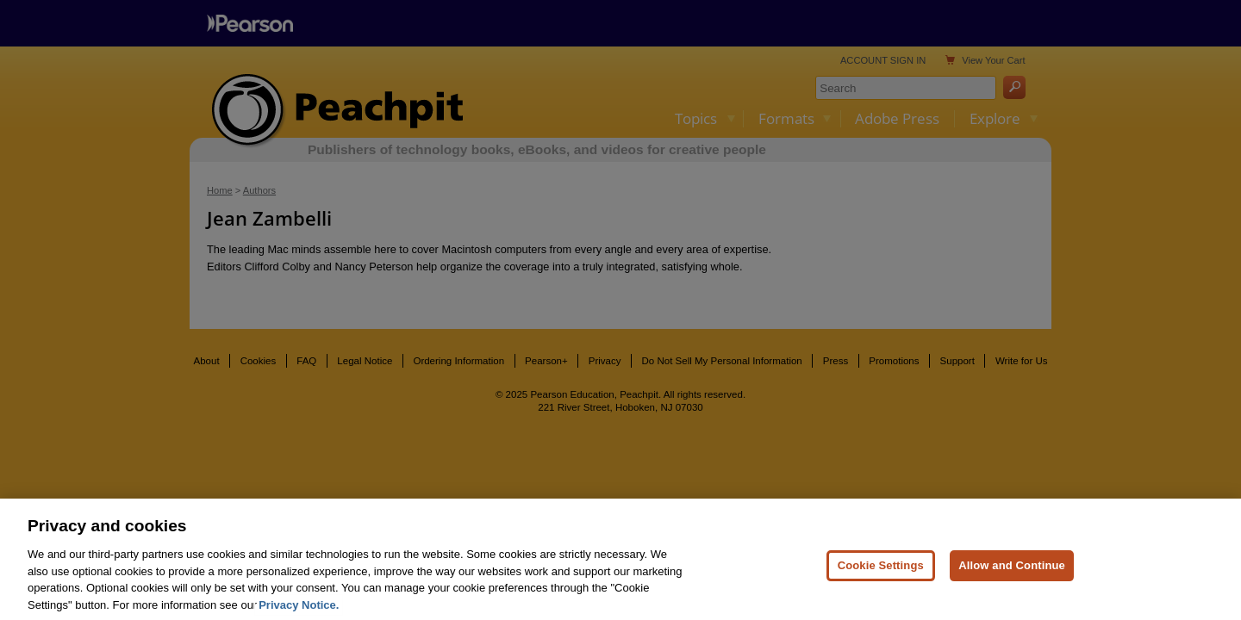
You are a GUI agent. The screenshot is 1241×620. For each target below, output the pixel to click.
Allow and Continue (1011, 572)
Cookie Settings (881, 572)
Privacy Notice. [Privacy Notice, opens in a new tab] (299, 610)
